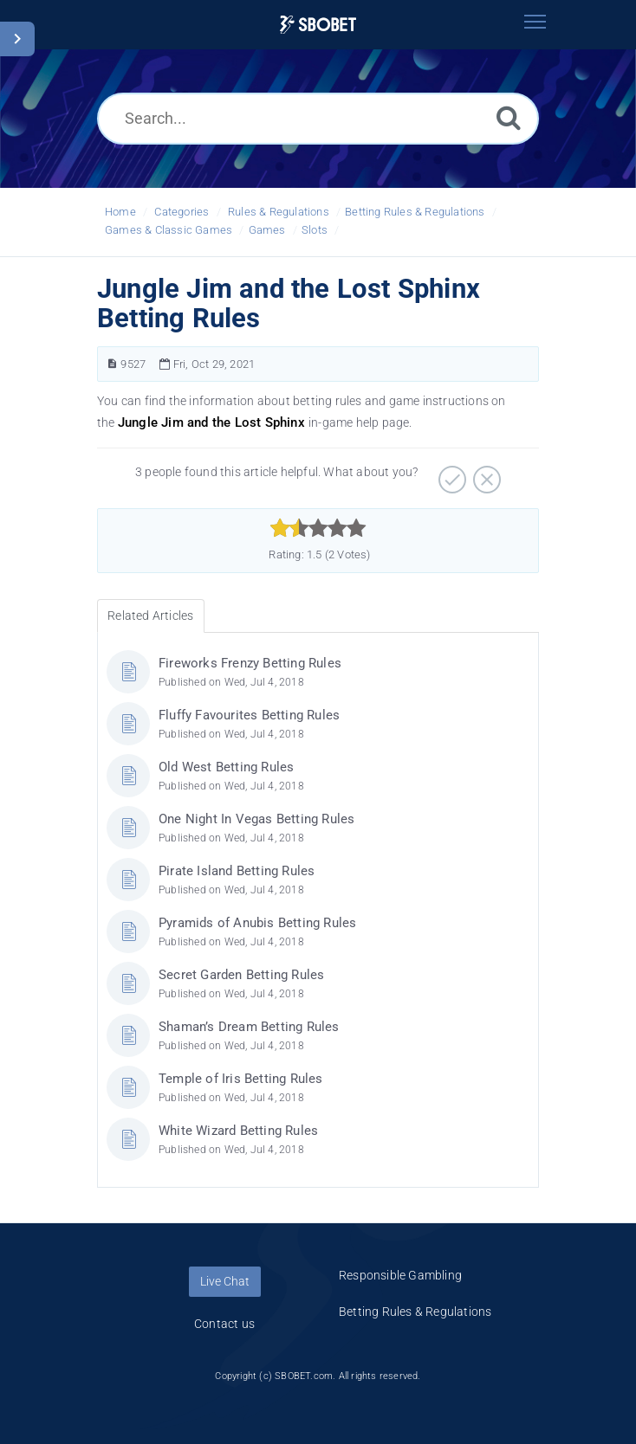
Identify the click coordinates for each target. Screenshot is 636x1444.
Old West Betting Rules (226, 767)
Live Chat (225, 1281)
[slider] (318, 528)
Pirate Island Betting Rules (237, 871)
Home (120, 211)
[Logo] (318, 24)
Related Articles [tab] (150, 615)
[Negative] (485, 473)
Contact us (224, 1324)
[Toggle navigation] (534, 21)
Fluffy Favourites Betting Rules (249, 715)
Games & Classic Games (168, 229)
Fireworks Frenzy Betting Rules (250, 663)
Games (267, 229)
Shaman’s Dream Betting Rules (249, 1027)
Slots (315, 229)
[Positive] (450, 473)
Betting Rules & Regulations (414, 211)
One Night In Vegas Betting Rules (256, 819)
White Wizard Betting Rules (238, 1130)
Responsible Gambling (400, 1275)
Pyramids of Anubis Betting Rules (257, 923)
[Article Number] (112, 364)
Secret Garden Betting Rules (241, 975)
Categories (181, 211)
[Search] (508, 117)
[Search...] (318, 119)
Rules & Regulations (278, 211)
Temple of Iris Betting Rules (241, 1078)
